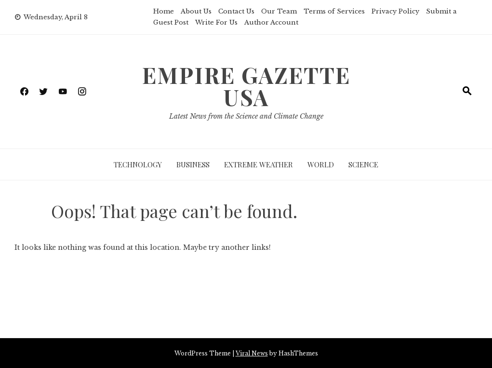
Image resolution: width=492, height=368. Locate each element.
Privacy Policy (395, 11)
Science (363, 164)
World (320, 164)
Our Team (279, 11)
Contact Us (236, 11)
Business (193, 164)
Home (163, 11)
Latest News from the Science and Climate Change (246, 116)
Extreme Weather (258, 164)
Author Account (271, 22)
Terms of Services (334, 11)
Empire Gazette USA (246, 86)
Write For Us (216, 22)
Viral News (252, 353)
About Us (196, 11)
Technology (138, 164)
